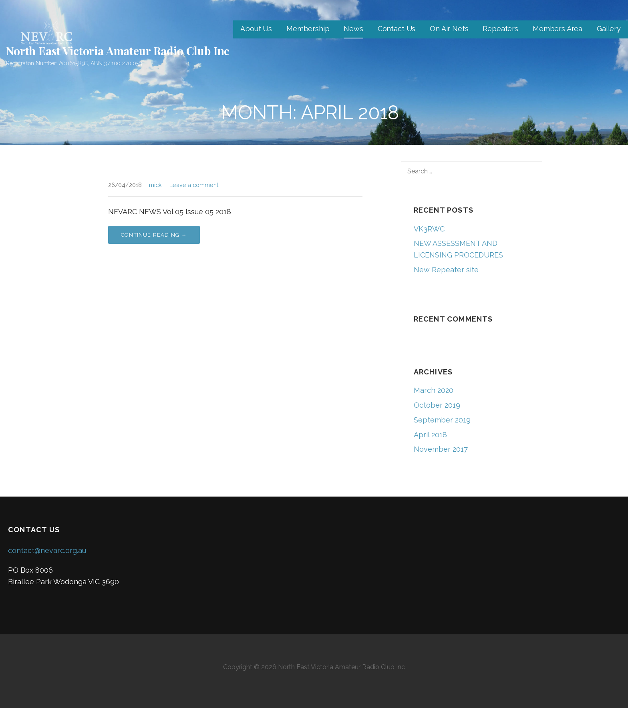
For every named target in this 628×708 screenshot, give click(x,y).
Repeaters (500, 28)
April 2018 (430, 434)
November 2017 (441, 449)
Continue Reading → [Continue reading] (154, 235)
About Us (256, 28)
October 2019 (437, 405)
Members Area (557, 28)
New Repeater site (446, 270)
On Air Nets (449, 28)
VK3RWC (429, 229)
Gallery (609, 28)
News (353, 28)
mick (155, 184)
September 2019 (442, 420)
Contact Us (396, 28)
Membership (307, 28)
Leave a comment (193, 184)
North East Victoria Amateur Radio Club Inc (117, 50)
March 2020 (433, 390)
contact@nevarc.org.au (47, 550)
